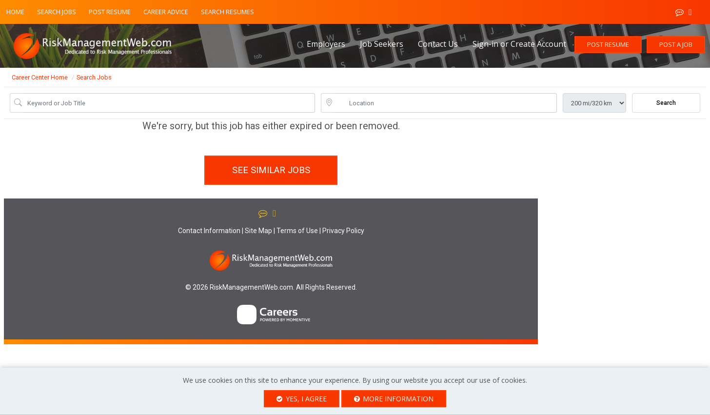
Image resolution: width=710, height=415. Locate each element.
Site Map (258, 231)
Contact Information (209, 231)
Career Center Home (40, 77)
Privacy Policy (343, 231)
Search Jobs (56, 11)
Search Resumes (227, 11)
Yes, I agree (301, 398)
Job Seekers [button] (381, 44)
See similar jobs (271, 170)
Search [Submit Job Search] (666, 102)
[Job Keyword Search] (169, 103)
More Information (394, 398)
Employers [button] (326, 44)
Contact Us (438, 44)
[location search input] (446, 103)
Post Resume (110, 11)
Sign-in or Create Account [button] (519, 44)
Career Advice (165, 11)
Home (15, 11)
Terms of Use (297, 231)
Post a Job (675, 44)
